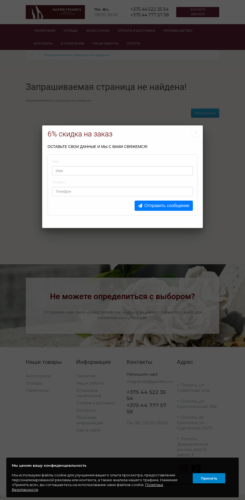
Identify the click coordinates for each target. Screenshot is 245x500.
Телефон (59, 182)
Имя (55, 162)
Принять (208, 477)
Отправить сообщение (167, 205)
